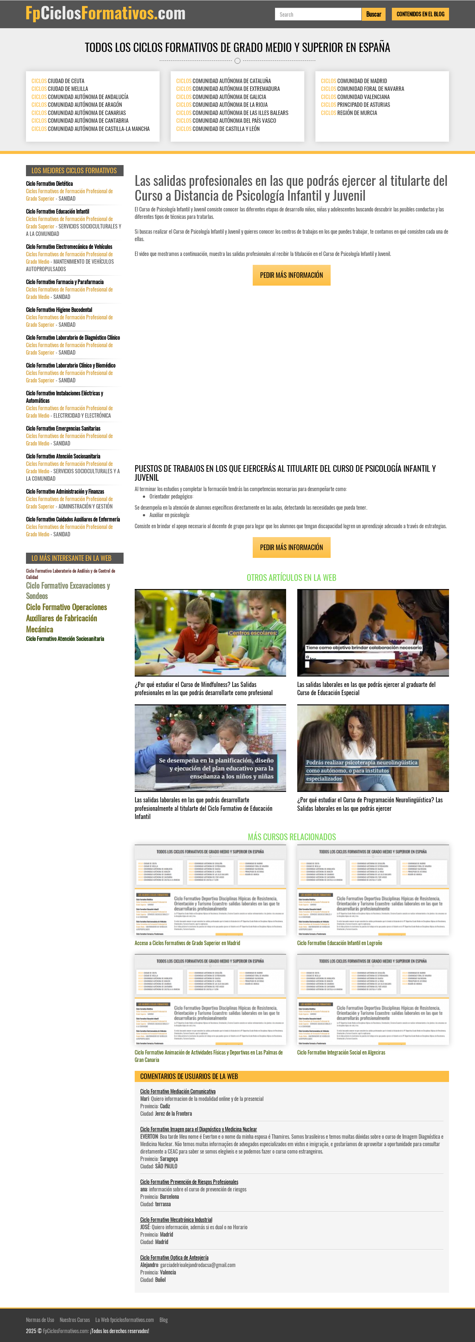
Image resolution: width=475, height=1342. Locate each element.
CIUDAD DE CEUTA (58, 80)
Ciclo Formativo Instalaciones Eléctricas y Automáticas (64, 396)
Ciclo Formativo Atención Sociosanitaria (63, 456)
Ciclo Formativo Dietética (49, 183)
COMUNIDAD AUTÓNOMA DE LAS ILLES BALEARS (232, 112)
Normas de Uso (40, 1319)
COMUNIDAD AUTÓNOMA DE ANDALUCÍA (80, 96)
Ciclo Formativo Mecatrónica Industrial (176, 1219)
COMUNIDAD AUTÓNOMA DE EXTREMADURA (228, 88)
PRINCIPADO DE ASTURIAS (355, 104)
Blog (164, 1319)
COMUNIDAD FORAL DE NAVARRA (362, 88)
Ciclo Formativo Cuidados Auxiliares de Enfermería (73, 519)
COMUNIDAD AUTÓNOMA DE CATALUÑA (223, 80)
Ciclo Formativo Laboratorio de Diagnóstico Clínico (73, 337)
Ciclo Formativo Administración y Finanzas (65, 491)
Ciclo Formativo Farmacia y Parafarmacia (65, 282)
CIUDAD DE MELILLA (60, 88)
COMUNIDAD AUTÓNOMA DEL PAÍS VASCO (226, 120)
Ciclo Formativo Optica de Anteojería (174, 1257)
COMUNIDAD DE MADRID (354, 80)
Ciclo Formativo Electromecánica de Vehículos (69, 246)
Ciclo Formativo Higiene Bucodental (59, 309)
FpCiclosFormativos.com (65, 1331)
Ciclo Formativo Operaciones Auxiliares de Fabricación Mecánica (66, 618)
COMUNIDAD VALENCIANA (355, 96)
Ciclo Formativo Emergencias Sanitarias (63, 428)
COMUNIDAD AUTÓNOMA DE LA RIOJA (222, 104)
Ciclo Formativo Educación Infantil (57, 211)
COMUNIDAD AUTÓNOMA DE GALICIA (221, 96)
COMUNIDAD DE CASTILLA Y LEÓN (218, 128)
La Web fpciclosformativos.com (124, 1319)
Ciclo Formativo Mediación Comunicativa (178, 1091)
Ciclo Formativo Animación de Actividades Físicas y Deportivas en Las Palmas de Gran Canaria (209, 1055)
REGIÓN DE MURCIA (349, 112)
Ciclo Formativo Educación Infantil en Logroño (339, 943)
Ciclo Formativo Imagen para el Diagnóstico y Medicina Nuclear (198, 1129)
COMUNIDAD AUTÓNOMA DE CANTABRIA (80, 120)
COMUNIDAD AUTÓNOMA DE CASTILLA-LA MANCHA (91, 128)
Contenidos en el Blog (420, 14)
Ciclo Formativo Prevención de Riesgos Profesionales (189, 1181)
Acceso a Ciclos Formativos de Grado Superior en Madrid (187, 943)
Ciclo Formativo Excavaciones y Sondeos (68, 590)
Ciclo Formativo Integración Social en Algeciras (341, 1052)
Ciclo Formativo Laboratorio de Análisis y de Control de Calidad (70, 574)
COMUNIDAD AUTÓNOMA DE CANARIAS (79, 112)
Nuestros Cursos (75, 1319)
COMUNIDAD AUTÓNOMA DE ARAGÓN (77, 104)
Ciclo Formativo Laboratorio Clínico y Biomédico (70, 365)
